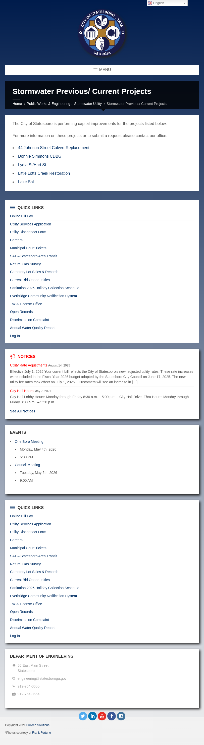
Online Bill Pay (21, 216)
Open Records (21, 312)
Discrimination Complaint (29, 320)
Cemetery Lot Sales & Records (34, 272)
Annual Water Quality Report (32, 328)
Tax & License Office (26, 304)
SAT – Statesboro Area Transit (33, 256)
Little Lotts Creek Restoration (44, 173)
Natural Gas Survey (25, 264)
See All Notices (22, 411)
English (156, 3)
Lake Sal (26, 182)
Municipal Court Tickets (28, 248)
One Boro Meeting (29, 442)
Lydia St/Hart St (32, 165)
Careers (16, 240)
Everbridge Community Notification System (43, 296)
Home (17, 104)
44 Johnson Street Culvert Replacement (53, 148)
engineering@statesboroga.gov (42, 678)
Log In (15, 336)
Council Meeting (27, 465)
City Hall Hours (21, 391)
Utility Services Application (30, 224)
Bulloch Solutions (37, 725)
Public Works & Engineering (48, 104)
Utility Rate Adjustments (28, 365)
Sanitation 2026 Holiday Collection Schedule (44, 288)
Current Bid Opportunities (30, 280)
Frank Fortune (41, 732)
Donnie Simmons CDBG (40, 156)
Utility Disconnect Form (28, 232)
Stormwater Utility (88, 104)
